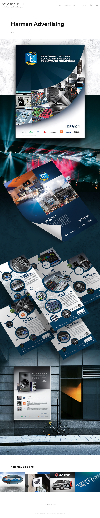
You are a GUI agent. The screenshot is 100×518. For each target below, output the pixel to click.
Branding (67, 6)
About (75, 6)
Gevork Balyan (13, 4)
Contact (84, 6)
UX (60, 6)
